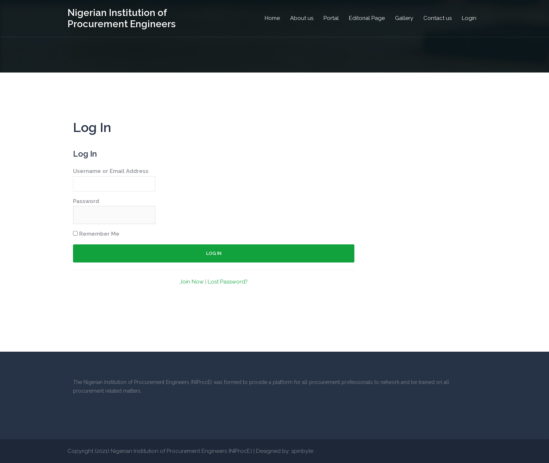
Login (469, 18)
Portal (331, 18)
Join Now (192, 281)
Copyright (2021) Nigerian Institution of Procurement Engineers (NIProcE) (160, 451)
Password (86, 201)
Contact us (437, 18)
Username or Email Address (111, 171)
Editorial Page (367, 18)
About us (301, 18)
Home (272, 18)
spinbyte (302, 451)
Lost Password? (228, 281)
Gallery (404, 18)
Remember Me (96, 234)
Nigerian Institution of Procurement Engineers (122, 18)
